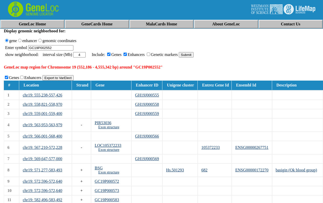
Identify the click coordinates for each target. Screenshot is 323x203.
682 (204, 170)
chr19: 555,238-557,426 (42, 95)
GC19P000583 (107, 200)
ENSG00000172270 (252, 170)
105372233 (210, 147)
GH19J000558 (147, 104)
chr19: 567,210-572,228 (42, 147)
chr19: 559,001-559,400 (42, 113)
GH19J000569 (147, 159)
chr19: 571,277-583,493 (42, 170)
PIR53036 (103, 123)
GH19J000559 (147, 113)
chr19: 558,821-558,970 (42, 104)
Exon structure (108, 127)
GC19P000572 (107, 181)
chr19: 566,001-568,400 (42, 136)
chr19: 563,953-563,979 (42, 125)
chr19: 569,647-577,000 (42, 159)
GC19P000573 (107, 190)
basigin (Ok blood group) (296, 170)
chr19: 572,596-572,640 (42, 181)
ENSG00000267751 (252, 147)
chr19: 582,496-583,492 (42, 200)
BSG (99, 168)
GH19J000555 (147, 95)
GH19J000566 (147, 136)
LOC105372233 (108, 145)
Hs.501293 (175, 170)
